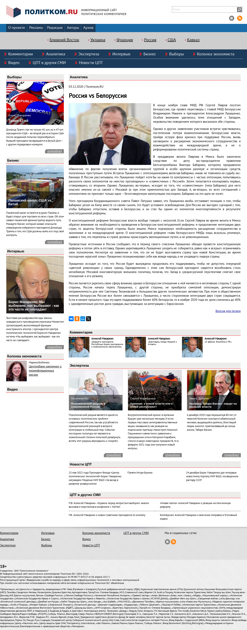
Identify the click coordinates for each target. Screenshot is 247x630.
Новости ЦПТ (91, 63)
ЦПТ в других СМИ (49, 63)
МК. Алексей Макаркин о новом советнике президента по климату (107, 515)
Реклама (36, 28)
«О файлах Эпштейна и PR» (218, 342)
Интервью (121, 54)
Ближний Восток (64, 39)
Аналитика (55, 54)
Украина (97, 39)
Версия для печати (228, 311)
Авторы (73, 28)
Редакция (55, 28)
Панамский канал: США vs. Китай (30, 202)
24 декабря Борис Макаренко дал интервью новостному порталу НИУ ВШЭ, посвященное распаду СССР (212, 476)
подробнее (54, 151)
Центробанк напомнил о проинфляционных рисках (45, 371)
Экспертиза (88, 54)
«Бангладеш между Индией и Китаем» (162, 343)
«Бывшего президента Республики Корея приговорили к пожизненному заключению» (107, 344)
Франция (125, 39)
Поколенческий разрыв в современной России (88, 405)
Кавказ (193, 39)
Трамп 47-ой (18, 120)
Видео (14, 63)
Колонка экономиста (215, 54)
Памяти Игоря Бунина (139, 472)
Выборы (176, 54)
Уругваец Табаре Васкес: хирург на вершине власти (213, 405)
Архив (88, 28)
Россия (150, 39)
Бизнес (149, 54)
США (172, 39)
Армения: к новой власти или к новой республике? (151, 405)
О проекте (16, 28)
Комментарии (20, 54)
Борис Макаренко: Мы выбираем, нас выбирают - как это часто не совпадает (33, 305)
